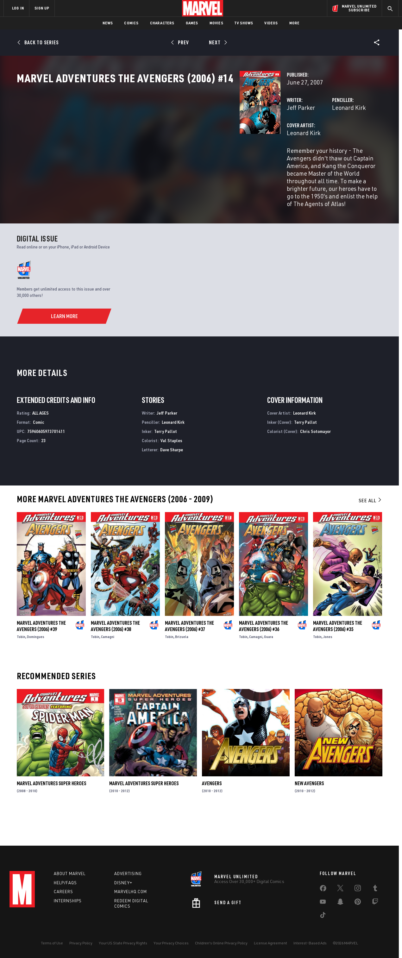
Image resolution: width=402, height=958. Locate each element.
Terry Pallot (165, 460)
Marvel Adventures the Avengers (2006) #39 (41, 654)
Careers (63, 891)
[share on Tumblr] (375, 889)
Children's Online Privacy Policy (221, 943)
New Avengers (309, 812)
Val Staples (171, 469)
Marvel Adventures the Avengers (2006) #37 (189, 654)
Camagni (107, 665)
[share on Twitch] (375, 903)
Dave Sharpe (171, 478)
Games (192, 23)
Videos (271, 23)
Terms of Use (52, 943)
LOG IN (18, 8)
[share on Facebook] (323, 889)
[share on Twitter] (340, 889)
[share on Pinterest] (358, 903)
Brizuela (181, 665)
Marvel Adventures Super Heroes (51, 812)
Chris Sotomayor (315, 460)
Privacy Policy (80, 943)
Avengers (212, 812)
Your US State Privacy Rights (123, 943)
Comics (131, 23)
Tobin (21, 665)
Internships (68, 900)
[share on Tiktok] (323, 916)
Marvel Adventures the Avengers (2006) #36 (263, 654)
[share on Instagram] (358, 889)
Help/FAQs (65, 882)
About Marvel (69, 873)
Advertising (128, 873)
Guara (268, 665)
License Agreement (270, 943)
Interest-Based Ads (310, 943)
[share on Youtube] (323, 903)
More (294, 23)
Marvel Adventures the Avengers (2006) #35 (337, 654)
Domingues (35, 665)
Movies (216, 23)
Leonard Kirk (270, 135)
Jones (327, 665)
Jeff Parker (145, 135)
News (108, 23)
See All (370, 529)
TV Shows (244, 23)
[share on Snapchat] (340, 903)
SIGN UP (42, 8)
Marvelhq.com (130, 891)
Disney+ (123, 882)
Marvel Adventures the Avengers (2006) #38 (115, 654)
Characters (162, 23)
